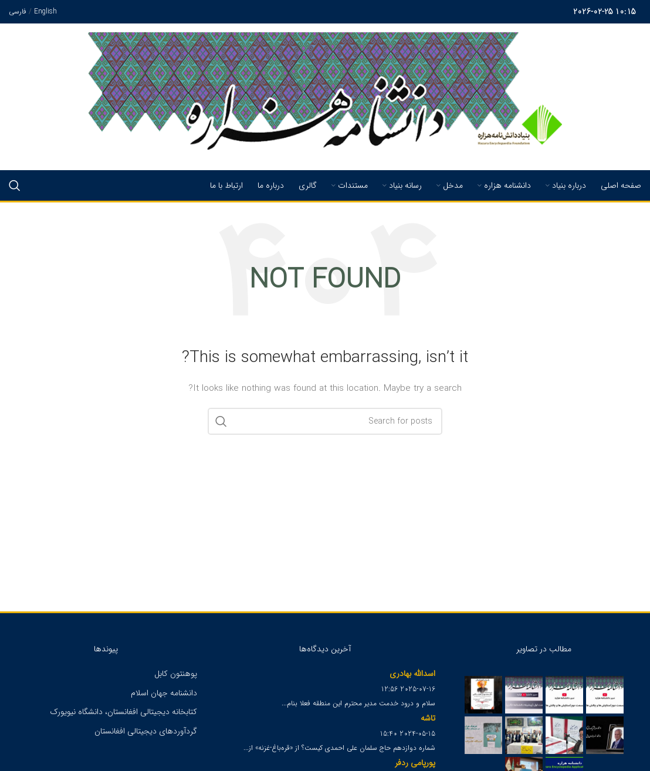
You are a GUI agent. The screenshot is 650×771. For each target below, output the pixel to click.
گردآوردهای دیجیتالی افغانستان (145, 731)
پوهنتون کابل (175, 673)
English (45, 11)
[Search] (14, 185)
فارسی (17, 11)
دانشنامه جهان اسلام (164, 693)
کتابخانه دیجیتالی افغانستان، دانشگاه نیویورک (123, 711)
